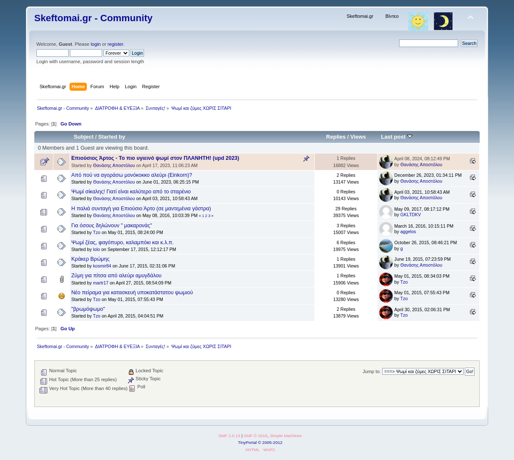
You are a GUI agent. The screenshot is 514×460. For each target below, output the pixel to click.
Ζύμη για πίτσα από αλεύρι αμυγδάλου (116, 276)
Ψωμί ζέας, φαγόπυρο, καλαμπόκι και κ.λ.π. (122, 242)
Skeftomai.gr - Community (93, 18)
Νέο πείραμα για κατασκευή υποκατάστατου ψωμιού (132, 293)
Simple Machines (286, 435)
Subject (84, 137)
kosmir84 (102, 265)
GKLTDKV (410, 214)
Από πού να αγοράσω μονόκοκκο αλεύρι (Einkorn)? (131, 175)
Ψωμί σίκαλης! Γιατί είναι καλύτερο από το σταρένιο (131, 192)
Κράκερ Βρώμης (90, 259)
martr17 (100, 282)
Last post (396, 137)
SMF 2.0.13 (229, 435)
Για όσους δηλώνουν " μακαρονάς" (111, 226)
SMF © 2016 (255, 435)
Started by (111, 137)
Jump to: (372, 371)
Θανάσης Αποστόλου (114, 165)
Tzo (96, 232)
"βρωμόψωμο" (88, 309)
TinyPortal (247, 442)
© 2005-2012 (270, 442)
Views (358, 137)
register (115, 44)
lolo (96, 249)
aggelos (408, 231)
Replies (336, 137)
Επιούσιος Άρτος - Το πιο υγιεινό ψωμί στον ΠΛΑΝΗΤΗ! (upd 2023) (155, 158)
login (96, 44)
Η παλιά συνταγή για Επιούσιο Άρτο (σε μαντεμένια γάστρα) (141, 209)
